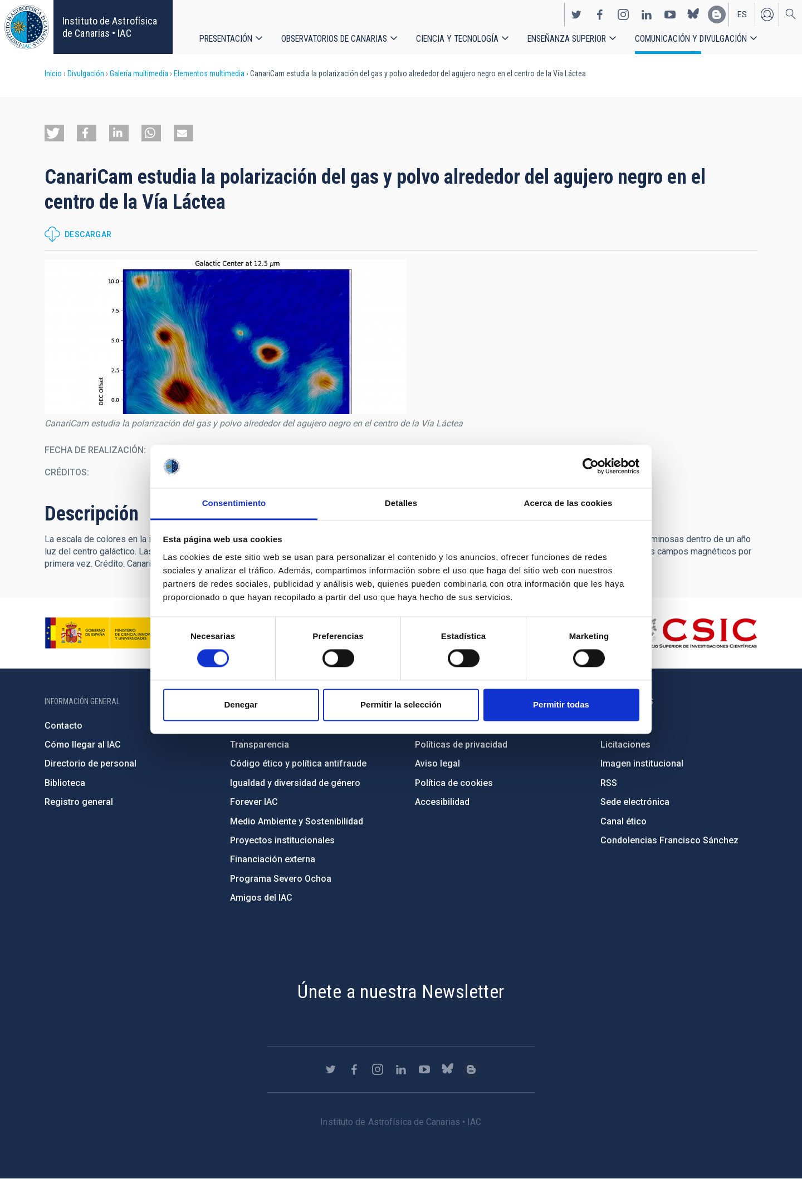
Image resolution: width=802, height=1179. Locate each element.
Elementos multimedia (209, 73)
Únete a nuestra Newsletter (400, 991)
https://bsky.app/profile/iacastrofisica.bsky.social (693, 14)
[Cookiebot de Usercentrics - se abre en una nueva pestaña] (590, 466)
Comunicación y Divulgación (691, 38)
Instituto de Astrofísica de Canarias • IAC (109, 27)
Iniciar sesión (767, 14)
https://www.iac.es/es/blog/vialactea (716, 14)
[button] (54, 133)
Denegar (240, 704)
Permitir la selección (401, 704)
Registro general (79, 802)
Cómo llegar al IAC (83, 744)
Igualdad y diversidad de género (295, 783)
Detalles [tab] (401, 503)
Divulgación (85, 73)
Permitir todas (561, 704)
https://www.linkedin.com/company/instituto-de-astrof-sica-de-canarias (646, 14)
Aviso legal (437, 763)
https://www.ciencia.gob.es (106, 633)
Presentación (225, 38)
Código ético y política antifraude (298, 763)
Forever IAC (254, 802)
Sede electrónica (634, 802)
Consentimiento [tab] (234, 503)
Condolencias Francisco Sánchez (669, 840)
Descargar (88, 234)
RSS (608, 783)
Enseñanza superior (566, 38)
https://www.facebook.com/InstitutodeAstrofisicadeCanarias (600, 14)
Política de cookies (454, 783)
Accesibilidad (442, 802)
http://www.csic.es (696, 633)
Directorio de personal (90, 763)
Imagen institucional (641, 763)
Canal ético (623, 821)
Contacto (63, 725)
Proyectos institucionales (282, 840)
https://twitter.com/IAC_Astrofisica (576, 14)
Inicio (53, 73)
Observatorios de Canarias (334, 38)
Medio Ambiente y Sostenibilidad (296, 821)
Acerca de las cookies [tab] (568, 503)
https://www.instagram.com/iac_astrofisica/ (623, 14)
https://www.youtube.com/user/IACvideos (670, 14)
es (742, 14)
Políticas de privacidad (461, 744)
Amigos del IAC (261, 897)
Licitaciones (625, 744)
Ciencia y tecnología (457, 38)
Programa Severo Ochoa (280, 878)
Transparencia (259, 744)
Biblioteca (65, 783)
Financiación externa (272, 859)
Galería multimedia (139, 73)
